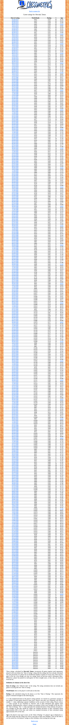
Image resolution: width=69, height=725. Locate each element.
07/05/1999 (15, 485)
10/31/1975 (15, 35)
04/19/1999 (15, 467)
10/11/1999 (15, 507)
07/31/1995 (15, 377)
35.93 (61, 225)
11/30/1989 (15, 267)
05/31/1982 (15, 122)
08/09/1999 (15, 493)
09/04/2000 (15, 583)
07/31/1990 (15, 280)
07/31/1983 (15, 145)
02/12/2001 (15, 620)
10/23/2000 (15, 594)
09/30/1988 (15, 245)
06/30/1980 (15, 85)
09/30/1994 (15, 361)
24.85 (61, 43)
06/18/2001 (15, 649)
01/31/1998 (15, 425)
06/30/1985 (15, 182)
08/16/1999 (15, 494)
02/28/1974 (15, 19)
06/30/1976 (15, 42)
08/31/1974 (15, 24)
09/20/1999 (15, 502)
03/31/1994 (15, 351)
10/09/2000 (15, 591)
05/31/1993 (15, 335)
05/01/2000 (15, 554)
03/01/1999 (15, 456)
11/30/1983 (15, 151)
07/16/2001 (15, 655)
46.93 (61, 438)
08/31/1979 (15, 72)
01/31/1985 (15, 174)
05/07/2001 (15, 639)
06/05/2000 (15, 562)
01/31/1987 (15, 212)
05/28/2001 (15, 644)
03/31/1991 (15, 293)
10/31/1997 (15, 420)
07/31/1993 (15, 338)
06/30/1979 (15, 71)
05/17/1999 (15, 473)
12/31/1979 (15, 76)
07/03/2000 (15, 568)
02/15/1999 (15, 452)
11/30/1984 (15, 171)
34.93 (61, 206)
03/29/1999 (15, 462)
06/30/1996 (15, 394)
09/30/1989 (15, 264)
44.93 (61, 399)
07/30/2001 (15, 658)
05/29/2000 (15, 560)
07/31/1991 (15, 299)
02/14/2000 (15, 536)
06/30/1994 (15, 356)
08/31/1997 (15, 417)
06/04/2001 (15, 646)
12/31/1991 (15, 307)
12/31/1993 (15, 346)
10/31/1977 (15, 55)
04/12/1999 (15, 465)
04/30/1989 (15, 256)
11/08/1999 (15, 514)
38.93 (61, 283)
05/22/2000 (15, 559)
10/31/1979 (15, 74)
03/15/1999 (15, 459)
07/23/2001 (15, 657)
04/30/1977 (15, 50)
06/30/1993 (15, 336)
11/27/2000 (15, 602)
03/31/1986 (15, 196)
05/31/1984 (15, 161)
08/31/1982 (15, 127)
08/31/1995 (15, 378)
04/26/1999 (15, 468)
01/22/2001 (15, 615)
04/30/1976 (15, 40)
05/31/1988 (15, 238)
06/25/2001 (15, 650)
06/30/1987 (15, 221)
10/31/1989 (15, 266)
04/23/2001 (15, 636)
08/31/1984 (15, 166)
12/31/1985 (15, 192)
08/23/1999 (15, 496)
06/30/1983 (15, 143)
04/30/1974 (15, 21)
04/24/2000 (15, 552)
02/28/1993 (15, 330)
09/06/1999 (15, 499)
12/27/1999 (15, 525)
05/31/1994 (15, 354)
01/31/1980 (15, 77)
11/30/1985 (15, 190)
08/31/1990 (15, 282)
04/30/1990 (15, 275)
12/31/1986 (15, 211)
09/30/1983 (15, 148)
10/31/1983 (15, 150)
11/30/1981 (15, 113)
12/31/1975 (15, 37)
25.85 (61, 53)
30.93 (61, 129)
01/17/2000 (15, 530)
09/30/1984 (15, 167)
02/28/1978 (15, 58)
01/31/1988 (15, 232)
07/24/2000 (15, 573)
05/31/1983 (15, 142)
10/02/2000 (15, 589)
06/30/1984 (15, 163)
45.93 (61, 419)
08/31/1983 (15, 146)
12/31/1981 (15, 114)
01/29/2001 (15, 617)
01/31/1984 (15, 155)
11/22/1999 (15, 517)
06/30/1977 (15, 52)
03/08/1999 (15, 457)
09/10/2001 (15, 668)
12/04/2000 (15, 604)
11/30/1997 (15, 422)
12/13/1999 (15, 522)
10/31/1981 (15, 111)
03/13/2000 (15, 543)
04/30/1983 (15, 140)
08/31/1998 (15, 436)
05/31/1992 (15, 316)
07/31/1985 (15, 184)
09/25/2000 (15, 588)
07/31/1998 (15, 435)
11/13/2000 (15, 599)
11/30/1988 (15, 248)
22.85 (61, 24)
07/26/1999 (15, 489)
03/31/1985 (15, 177)
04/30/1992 (15, 314)
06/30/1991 (15, 298)
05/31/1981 (15, 103)
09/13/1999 (15, 501)
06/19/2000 (15, 565)
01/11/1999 (15, 444)
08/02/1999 (15, 491)
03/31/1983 (15, 138)
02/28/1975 (15, 29)
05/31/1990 (15, 277)
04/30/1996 (15, 391)
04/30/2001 (15, 638)
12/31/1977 (15, 56)
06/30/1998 (15, 433)
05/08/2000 (15, 555)
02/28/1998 (15, 427)
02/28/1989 (15, 253)
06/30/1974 (15, 23)
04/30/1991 (15, 295)
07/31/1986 (15, 203)
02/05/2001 (15, 618)
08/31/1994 (15, 359)
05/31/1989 (15, 258)
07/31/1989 (15, 261)
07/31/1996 (15, 396)
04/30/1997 (15, 411)
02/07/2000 (15, 534)
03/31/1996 (15, 390)
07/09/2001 (15, 654)
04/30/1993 (15, 333)
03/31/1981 (15, 100)
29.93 (61, 109)
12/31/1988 (15, 250)
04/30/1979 (15, 69)
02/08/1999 (15, 451)
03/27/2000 (15, 546)
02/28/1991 (15, 291)
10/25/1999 (15, 510)
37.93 (61, 264)
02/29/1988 (15, 233)
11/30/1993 (15, 345)
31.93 (61, 148)
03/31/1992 (15, 312)
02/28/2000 (15, 539)
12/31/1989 (15, 269)
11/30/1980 (15, 93)
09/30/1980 (15, 90)
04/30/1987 (15, 217)
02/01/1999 (15, 449)
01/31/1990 (15, 270)
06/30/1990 (15, 278)
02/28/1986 (15, 195)
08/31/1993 (15, 340)
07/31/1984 (15, 164)
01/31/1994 (15, 348)
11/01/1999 (15, 512)
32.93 (61, 167)
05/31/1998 (15, 431)
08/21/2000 (15, 580)
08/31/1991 (15, 301)
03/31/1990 (15, 274)
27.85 (61, 72)
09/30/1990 (15, 283)
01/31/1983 (15, 135)
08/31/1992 (15, 320)
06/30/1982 (15, 124)
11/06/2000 (15, 597)
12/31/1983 (15, 153)
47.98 (61, 509)
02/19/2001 (15, 621)
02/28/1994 (15, 349)
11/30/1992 (15, 325)
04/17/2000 (15, 551)
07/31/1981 (15, 106)
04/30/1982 (15, 121)
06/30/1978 (15, 61)
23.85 (61, 34)
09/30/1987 (15, 225)
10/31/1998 (15, 439)
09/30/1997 (15, 419)
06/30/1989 (15, 259)
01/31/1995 (15, 367)
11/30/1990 (15, 287)
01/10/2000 (15, 528)
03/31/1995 (15, 370)
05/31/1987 (15, 219)
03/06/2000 (15, 541)
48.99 (61, 594)
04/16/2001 (15, 634)
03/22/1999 (15, 460)
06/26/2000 (15, 567)
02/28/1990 (15, 272)
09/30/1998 (15, 438)
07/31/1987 (15, 222)
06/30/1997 (15, 414)
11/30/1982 (15, 132)
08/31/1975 (15, 34)
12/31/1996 (15, 404)
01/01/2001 (15, 610)
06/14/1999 (15, 480)
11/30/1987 (15, 229)
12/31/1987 (15, 230)
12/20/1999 (15, 523)
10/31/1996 (15, 401)
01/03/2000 (15, 526)
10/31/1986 (15, 208)
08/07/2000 (15, 576)
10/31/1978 (15, 64)
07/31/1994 (15, 357)
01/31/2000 (15, 533)
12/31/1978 (15, 66)
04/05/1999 (15, 464)
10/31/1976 (15, 45)
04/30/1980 (15, 82)
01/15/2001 (15, 613)
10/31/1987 (15, 227)
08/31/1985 (15, 185)
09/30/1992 (15, 322)
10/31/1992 (15, 324)
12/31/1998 (15, 443)
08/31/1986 (15, 204)
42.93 (61, 361)
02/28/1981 (15, 98)
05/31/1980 (15, 84)
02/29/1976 (15, 39)
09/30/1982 (15, 129)
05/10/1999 (15, 472)
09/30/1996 (15, 399)
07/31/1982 (15, 126)
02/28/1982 (15, 118)
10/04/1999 (15, 505)
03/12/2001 (15, 626)
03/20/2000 (15, 544)
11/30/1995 (15, 383)
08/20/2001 (15, 663)
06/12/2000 (15, 563)
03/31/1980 (15, 80)
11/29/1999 (15, 518)
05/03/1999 (15, 470)
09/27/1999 (15, 504)
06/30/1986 (15, 201)
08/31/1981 (15, 108)
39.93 (61, 303)
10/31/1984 (15, 169)
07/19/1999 (15, 488)
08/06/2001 (15, 660)
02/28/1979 (15, 68)
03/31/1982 (15, 119)
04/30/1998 (15, 430)
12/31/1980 (15, 95)
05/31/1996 (15, 393)
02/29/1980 (15, 79)
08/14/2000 (15, 578)
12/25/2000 (15, 609)
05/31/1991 (15, 296)
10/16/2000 (15, 592)
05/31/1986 (15, 200)
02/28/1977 (15, 48)
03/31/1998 (15, 428)
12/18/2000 (15, 607)
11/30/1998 (15, 441)
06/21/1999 (15, 481)
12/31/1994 (15, 365)
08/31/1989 (15, 262)
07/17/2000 (15, 572)
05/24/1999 (15, 475)
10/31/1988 (15, 246)
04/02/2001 (15, 631)
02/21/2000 (15, 538)
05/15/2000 (15, 557)
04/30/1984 (15, 159)
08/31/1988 (15, 243)
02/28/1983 (15, 137)
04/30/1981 (15, 101)
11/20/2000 (15, 600)
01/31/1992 (15, 309)
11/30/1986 (15, 209)
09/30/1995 (15, 380)
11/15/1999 (15, 515)
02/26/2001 (15, 623)
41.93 (61, 341)
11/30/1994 (15, 364)
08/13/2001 (15, 662)
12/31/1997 (15, 423)
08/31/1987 (15, 224)
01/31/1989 (15, 251)
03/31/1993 (15, 332)
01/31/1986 (15, 193)
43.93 (61, 380)
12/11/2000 (15, 605)
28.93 (61, 90)
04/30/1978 (15, 60)
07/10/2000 (15, 570)
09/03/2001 (15, 666)
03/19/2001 (15, 628)
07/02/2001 (15, 652)
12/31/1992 (15, 327)
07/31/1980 (15, 87)
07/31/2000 (15, 575)
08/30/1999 (15, 497)
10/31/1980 (15, 92)
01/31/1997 (15, 406)
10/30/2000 (15, 596)
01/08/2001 (15, 612)
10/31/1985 (15, 188)
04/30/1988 (15, 237)
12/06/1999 (15, 520)
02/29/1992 (15, 311)
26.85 (61, 63)
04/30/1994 (15, 353)
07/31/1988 (15, 241)
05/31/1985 (15, 180)
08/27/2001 (15, 665)
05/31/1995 (15, 373)
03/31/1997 (15, 409)
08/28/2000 (15, 581)
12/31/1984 (15, 172)
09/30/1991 (15, 303)
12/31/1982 (15, 134)
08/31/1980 (15, 89)
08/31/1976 (15, 43)
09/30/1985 (15, 187)
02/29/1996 (15, 388)
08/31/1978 (15, 63)
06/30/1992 (15, 317)
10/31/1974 (15, 26)
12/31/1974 (15, 27)
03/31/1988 (15, 235)
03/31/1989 (15, 254)
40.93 (61, 322)
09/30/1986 (15, 206)
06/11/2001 (15, 647)
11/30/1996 (15, 402)
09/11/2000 (15, 584)
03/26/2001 (15, 629)
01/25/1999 (15, 448)
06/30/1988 (15, 240)
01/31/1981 (15, 97)
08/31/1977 (15, 53)
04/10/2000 (15, 549)
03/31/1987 (15, 216)
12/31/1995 (15, 385)
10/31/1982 (15, 130)
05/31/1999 (15, 477)
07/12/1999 (15, 486)
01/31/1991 (15, 290)
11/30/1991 (15, 306)
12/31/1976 (15, 47)
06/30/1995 (15, 375)
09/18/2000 (15, 586)
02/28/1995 (15, 369)
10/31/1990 (15, 285)
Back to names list (34, 11)
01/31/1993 (15, 328)
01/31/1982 (15, 116)
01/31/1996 (15, 386)
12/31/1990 (15, 288)
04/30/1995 (15, 372)
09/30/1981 (15, 109)
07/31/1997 (15, 415)
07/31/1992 (15, 319)
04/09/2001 (15, 633)
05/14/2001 (15, 641)
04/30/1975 (15, 31)
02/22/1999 (15, 454)
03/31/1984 (15, 158)
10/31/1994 (15, 362)
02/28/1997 (15, 407)
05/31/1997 (15, 412)
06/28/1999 (15, 483)
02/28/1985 (15, 175)
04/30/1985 (15, 179)
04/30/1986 (15, 198)
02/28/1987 (15, 214)
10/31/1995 (15, 382)
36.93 (61, 245)
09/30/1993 (15, 341)
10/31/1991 (15, 304)
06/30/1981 (15, 105)
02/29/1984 (15, 156)
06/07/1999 (15, 478)
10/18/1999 (15, 509)
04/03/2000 (15, 547)
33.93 (61, 187)
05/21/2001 (15, 642)
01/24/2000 (15, 531)
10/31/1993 (15, 343)
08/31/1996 (15, 398)
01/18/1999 (15, 446)
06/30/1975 (15, 32)
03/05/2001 (15, 625)
